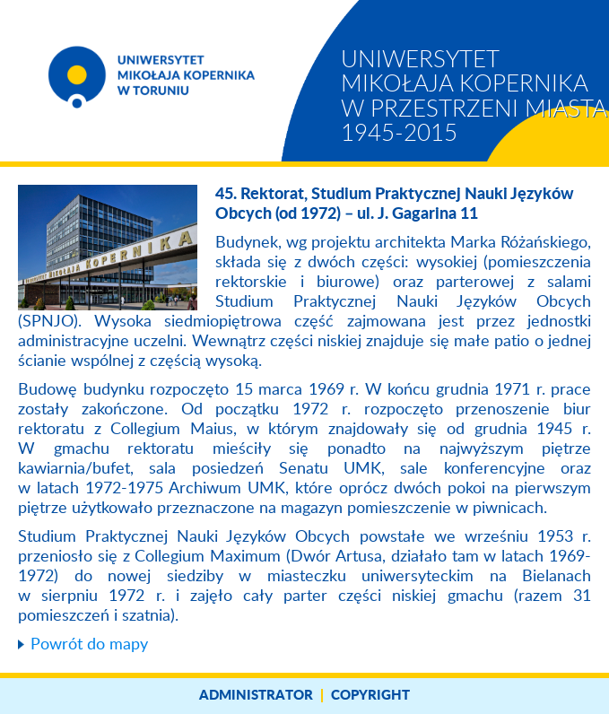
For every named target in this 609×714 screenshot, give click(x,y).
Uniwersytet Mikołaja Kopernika (473, 96)
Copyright (370, 695)
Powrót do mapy (89, 645)
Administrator (256, 695)
